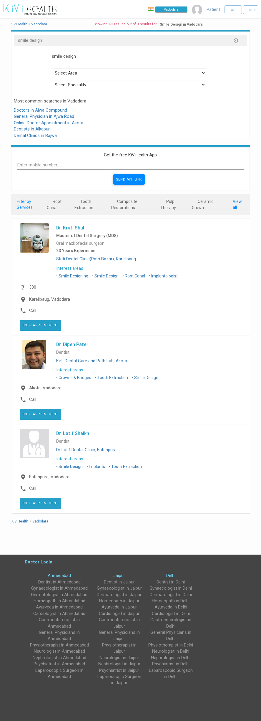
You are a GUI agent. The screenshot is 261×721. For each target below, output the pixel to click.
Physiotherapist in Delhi (170, 645)
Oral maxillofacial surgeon (80, 243)
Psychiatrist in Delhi (170, 664)
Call (32, 310)
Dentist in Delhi (171, 582)
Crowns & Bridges (75, 377)
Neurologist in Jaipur (119, 657)
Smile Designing (73, 276)
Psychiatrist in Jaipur (119, 670)
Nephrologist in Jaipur (119, 664)
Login (250, 10)
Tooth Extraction (112, 377)
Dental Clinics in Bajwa (35, 135)
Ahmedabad (59, 575)
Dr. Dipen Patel (72, 344)
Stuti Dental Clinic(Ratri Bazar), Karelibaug (96, 259)
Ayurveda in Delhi (170, 607)
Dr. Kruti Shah (71, 228)
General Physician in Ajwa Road (44, 116)
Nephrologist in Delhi (170, 657)
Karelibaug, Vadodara (49, 299)
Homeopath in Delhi (170, 600)
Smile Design (106, 276)
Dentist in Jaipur (119, 582)
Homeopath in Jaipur (119, 600)
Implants (97, 466)
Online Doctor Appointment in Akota (48, 122)
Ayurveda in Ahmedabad (59, 607)
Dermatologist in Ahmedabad (59, 594)
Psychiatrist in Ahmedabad (59, 664)
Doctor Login (38, 562)
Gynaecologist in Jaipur (119, 588)
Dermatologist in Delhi (171, 594)
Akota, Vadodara (45, 388)
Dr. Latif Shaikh (72, 433)
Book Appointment (40, 325)
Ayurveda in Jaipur (119, 607)
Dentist (62, 352)
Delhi (170, 575)
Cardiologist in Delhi (171, 613)
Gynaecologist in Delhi (170, 588)
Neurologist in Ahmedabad (59, 651)
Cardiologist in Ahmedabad (59, 613)
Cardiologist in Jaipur (119, 613)
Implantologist (164, 276)
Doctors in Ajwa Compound (40, 110)
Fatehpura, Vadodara (49, 476)
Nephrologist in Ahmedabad (59, 657)
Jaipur (119, 575)
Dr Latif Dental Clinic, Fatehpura (86, 449)
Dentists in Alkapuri (32, 129)
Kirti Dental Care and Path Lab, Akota (91, 360)
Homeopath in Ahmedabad (59, 600)
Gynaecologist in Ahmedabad (59, 588)
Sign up (233, 10)
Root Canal (135, 276)
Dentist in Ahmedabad (59, 582)
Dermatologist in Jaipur (119, 594)
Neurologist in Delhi (170, 651)
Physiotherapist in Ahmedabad (59, 645)
